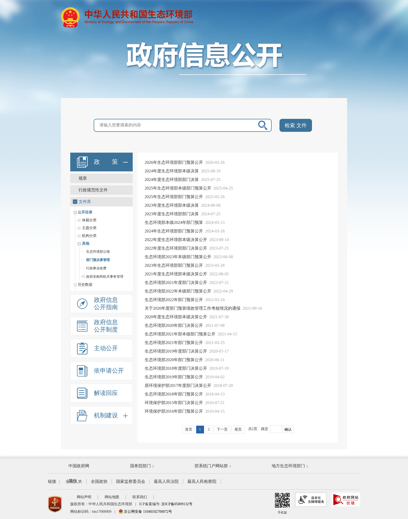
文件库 (82, 201)
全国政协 (99, 481)
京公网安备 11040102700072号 (145, 512)
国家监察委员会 (130, 481)
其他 (84, 243)
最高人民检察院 (201, 481)
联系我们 (139, 497)
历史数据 (83, 285)
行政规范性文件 (93, 190)
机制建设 (111, 415)
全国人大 (74, 481)
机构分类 (88, 236)
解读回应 (106, 393)
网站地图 (112, 497)
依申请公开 (109, 370)
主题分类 (88, 228)
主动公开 (106, 348)
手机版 (282, 503)
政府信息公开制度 (106, 326)
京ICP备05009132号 (177, 504)
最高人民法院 (166, 481)
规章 (83, 178)
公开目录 (83, 212)
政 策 (111, 162)
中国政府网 (78, 466)
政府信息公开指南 (106, 303)
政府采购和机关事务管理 (101, 276)
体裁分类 (88, 220)
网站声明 (84, 497)
